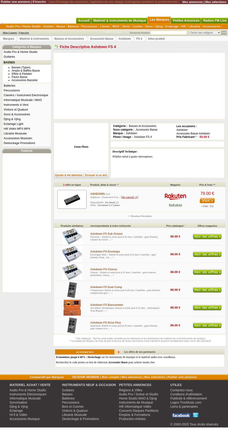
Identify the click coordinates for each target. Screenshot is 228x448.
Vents (126, 26)
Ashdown (125, 38)
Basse (60, 26)
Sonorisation (18, 402)
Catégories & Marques (26, 47)
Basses (67, 394)
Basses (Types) (21, 67)
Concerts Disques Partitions (138, 410)
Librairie (194, 26)
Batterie (73, 26)
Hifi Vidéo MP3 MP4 (17, 128)
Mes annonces (192, 2)
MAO (115, 26)
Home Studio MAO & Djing (138, 398)
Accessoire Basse (102, 38)
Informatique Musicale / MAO (23, 100)
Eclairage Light (13, 124)
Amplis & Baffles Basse (26, 70)
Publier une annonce (15, 1)
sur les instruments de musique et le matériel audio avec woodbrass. (116, 357)
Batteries (9, 85)
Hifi (183, 26)
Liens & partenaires (184, 406)
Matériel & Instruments (34, 38)
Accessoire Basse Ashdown (193, 133)
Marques (8, 38)
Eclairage (172, 26)
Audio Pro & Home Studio (20, 52)
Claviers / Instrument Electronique (26, 95)
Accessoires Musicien (18, 138)
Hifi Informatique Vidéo (135, 406)
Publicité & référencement (188, 398)
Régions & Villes (130, 390)
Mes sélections (215, 2)
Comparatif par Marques (47, 377)
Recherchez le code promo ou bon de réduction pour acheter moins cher (105, 362)
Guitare (48, 26)
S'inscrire (39, 1)
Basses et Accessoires (69, 38)
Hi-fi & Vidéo (18, 415)
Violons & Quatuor (75, 410)
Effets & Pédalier (22, 73)
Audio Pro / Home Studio (23, 26)
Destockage (114, 31)
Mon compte (110, 377)
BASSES (9, 62)
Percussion (89, 26)
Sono (149, 26)
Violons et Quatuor (16, 109)
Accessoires (211, 26)
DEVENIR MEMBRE (85, 377)
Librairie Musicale (15, 133)
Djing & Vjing (12, 119)
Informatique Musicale (25, 398)
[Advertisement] (27, 222)
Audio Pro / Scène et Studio (138, 394)
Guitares (9, 56)
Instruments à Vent (16, 104)
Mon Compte (10, 32)
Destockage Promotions (19, 143)
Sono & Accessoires (17, 114)
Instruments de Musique (136, 402)
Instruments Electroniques (28, 394)
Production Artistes (132, 419)
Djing (159, 26)
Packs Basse (19, 77)
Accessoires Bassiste (24, 80)
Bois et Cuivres (72, 406)
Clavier (105, 26)
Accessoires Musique (25, 419)
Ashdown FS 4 (143, 137)
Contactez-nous (181, 390)
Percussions (12, 90)
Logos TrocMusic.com (185, 402)
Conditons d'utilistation (186, 394)
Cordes (137, 26)
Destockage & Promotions (80, 419)
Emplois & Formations (134, 415)
